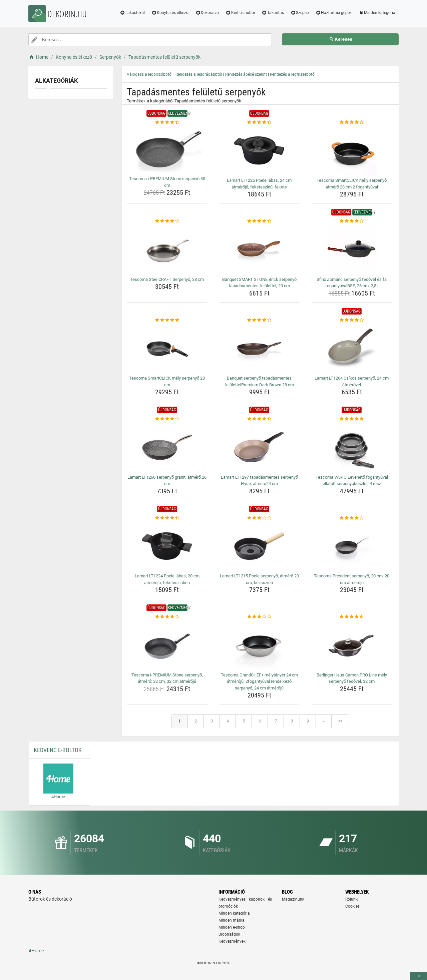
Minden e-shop (232, 927)
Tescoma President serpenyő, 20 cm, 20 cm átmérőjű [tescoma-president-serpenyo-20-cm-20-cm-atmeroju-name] (351, 579)
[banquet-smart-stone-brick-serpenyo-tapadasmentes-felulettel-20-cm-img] (260, 249)
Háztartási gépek (333, 12)
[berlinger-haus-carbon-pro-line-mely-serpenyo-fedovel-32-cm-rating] (352, 616)
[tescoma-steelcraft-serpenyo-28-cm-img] (167, 249)
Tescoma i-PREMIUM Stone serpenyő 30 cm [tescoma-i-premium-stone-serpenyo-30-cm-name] (167, 182)
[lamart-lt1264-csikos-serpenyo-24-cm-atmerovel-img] (352, 348)
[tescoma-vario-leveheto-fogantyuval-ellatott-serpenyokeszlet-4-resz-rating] (352, 419)
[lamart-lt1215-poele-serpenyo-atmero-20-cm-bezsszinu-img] (260, 546)
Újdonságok (229, 934)
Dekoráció (207, 12)
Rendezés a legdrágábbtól (198, 74)
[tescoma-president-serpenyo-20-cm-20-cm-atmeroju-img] (352, 546)
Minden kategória (376, 12)
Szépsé (300, 12)
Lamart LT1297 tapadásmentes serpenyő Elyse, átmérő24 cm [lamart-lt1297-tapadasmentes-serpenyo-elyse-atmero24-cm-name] (259, 480)
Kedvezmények (232, 941)
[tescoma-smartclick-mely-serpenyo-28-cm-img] (167, 348)
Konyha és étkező (170, 12)
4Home (36, 950)
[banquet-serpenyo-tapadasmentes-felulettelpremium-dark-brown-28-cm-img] (260, 348)
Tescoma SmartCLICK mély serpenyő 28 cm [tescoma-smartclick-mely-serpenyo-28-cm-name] (167, 381)
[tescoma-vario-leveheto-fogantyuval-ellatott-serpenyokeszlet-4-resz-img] (352, 447)
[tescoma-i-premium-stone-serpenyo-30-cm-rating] (167, 122)
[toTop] (418, 976)
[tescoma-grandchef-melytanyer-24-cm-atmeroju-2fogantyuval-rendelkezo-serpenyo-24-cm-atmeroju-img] (260, 645)
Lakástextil (132, 12)
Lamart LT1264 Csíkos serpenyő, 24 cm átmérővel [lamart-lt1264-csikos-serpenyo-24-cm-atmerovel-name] (352, 381)
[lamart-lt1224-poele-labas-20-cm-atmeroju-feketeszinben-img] (167, 546)
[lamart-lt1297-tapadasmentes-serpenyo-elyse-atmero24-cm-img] (260, 447)
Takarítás (273, 12)
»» (340, 720)
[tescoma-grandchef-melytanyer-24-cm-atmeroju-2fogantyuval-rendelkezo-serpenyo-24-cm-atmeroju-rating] (260, 616)
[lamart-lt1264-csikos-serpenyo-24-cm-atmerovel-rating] (352, 320)
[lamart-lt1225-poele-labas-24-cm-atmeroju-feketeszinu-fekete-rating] (260, 122)
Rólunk (351, 899)
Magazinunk (293, 899)
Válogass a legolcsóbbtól (149, 74)
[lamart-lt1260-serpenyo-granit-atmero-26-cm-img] (167, 447)
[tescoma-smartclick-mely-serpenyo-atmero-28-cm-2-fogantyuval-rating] (352, 122)
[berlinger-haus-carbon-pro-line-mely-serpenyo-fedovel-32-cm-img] (352, 645)
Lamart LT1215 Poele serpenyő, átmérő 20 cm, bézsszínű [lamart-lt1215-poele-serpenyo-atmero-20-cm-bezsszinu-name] (259, 579)
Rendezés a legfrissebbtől (293, 74)
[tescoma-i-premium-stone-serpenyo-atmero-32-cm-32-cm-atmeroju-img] (167, 645)
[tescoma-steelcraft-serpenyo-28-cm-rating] (167, 221)
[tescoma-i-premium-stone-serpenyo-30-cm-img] (167, 149)
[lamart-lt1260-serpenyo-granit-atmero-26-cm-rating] (167, 419)
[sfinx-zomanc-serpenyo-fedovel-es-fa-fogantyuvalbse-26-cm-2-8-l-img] (352, 249)
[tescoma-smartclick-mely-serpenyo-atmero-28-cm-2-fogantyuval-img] (352, 150)
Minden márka (232, 920)
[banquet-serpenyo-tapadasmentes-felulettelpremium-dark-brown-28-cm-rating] (260, 320)
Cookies (352, 906)
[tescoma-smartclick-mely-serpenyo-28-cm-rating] (167, 320)
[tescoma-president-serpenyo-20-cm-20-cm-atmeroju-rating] (352, 518)
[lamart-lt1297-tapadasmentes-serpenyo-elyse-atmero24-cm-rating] (260, 419)
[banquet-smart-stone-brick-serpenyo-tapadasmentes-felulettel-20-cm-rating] (260, 221)
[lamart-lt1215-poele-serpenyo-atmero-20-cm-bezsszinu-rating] (260, 518)
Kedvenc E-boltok (58, 750)
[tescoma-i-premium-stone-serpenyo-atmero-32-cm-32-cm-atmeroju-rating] (167, 616)
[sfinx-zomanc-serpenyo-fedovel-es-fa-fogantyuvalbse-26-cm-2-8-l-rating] (352, 221)
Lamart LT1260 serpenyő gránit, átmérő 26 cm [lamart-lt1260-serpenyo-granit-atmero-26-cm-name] (166, 480)
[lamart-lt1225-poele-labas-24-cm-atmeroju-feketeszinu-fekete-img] (260, 150)
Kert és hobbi (240, 12)
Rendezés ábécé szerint (246, 74)
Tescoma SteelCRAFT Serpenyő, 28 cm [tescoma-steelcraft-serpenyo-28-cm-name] (167, 279)
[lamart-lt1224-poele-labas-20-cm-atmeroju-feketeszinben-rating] (167, 518)
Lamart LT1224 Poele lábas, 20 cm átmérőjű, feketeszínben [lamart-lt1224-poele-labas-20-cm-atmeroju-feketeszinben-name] (167, 579)
